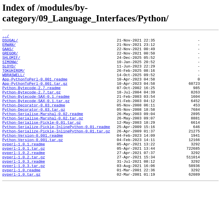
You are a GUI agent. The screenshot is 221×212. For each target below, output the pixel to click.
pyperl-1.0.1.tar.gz (23, 171)
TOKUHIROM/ (13, 78)
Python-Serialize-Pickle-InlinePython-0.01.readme (56, 145)
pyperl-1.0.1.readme (23, 166)
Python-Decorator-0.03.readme (33, 119)
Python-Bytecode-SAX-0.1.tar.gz (36, 114)
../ (5, 36)
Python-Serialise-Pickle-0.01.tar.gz (41, 140)
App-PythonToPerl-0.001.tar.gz (34, 93)
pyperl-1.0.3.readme (23, 187)
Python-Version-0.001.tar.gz (32, 161)
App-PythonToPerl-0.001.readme (34, 88)
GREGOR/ (10, 57)
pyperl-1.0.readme (21, 197)
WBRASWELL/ (13, 83)
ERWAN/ (9, 47)
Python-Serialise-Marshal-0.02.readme (42, 130)
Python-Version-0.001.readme (32, 156)
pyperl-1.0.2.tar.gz (23, 182)
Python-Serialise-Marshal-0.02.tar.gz (42, 135)
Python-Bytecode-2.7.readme (31, 99)
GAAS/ (8, 52)
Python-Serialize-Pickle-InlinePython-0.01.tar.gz (56, 150)
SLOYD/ (9, 73)
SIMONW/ (10, 67)
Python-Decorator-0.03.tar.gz (33, 124)
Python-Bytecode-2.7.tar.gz (31, 104)
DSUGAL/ (10, 41)
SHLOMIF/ (11, 62)
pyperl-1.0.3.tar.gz (23, 192)
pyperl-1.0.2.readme (23, 176)
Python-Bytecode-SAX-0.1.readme (36, 109)
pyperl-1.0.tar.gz (21, 202)
